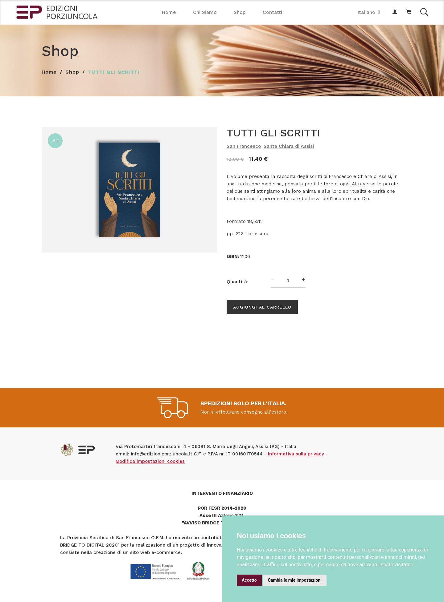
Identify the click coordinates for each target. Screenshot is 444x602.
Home (169, 12)
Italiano (366, 12)
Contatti (272, 12)
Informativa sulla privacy (296, 454)
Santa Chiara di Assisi (289, 146)
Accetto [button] (249, 580)
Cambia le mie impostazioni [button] (295, 580)
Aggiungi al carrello (262, 307)
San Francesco (244, 146)
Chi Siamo (205, 12)
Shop (240, 12)
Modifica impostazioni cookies (150, 461)
